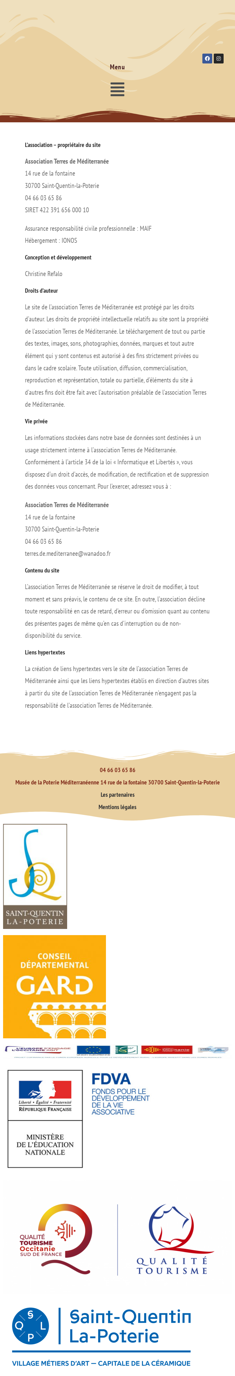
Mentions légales (117, 807)
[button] (117, 89)
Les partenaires (118, 795)
